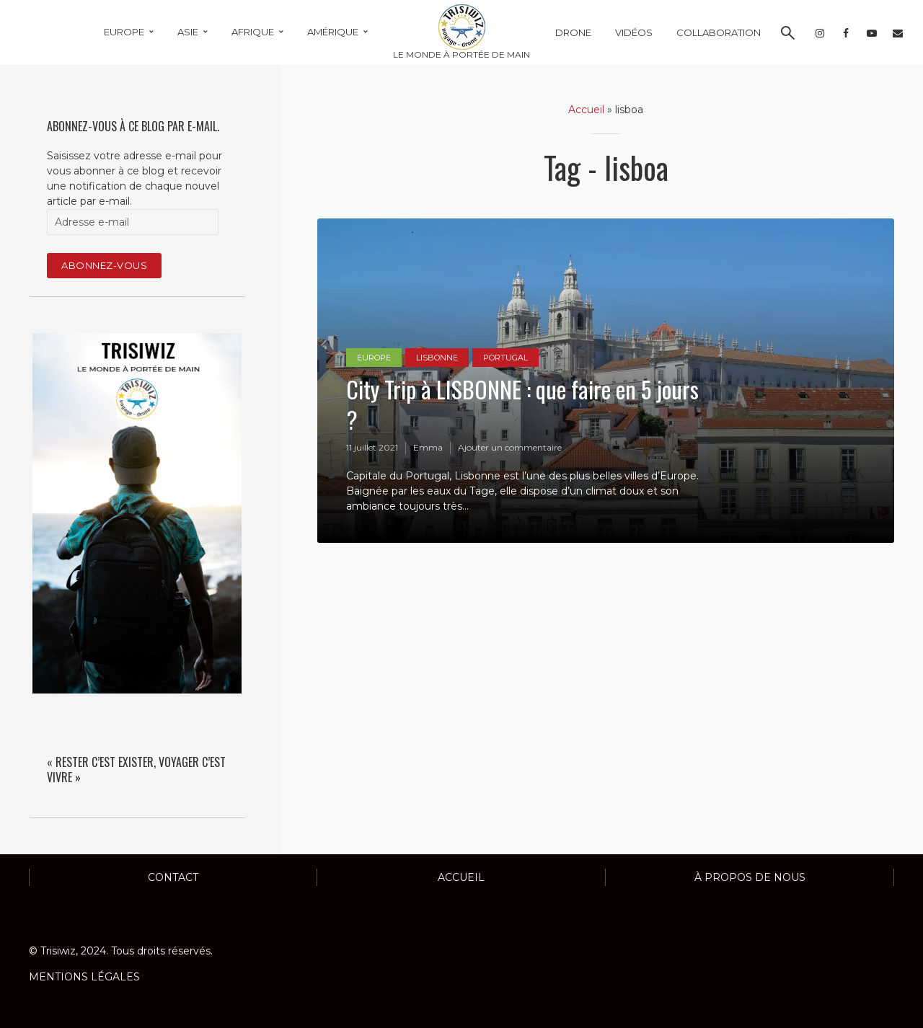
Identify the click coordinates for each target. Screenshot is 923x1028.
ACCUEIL (461, 877)
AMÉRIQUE (332, 31)
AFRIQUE (252, 31)
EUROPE (124, 31)
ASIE (187, 31)
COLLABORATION (718, 32)
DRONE (573, 32)
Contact (173, 877)
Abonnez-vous (104, 265)
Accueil (586, 109)
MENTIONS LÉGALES (84, 976)
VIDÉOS (634, 32)
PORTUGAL (505, 358)
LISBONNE (437, 358)
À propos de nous (749, 877)
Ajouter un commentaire (510, 447)
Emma (428, 447)
